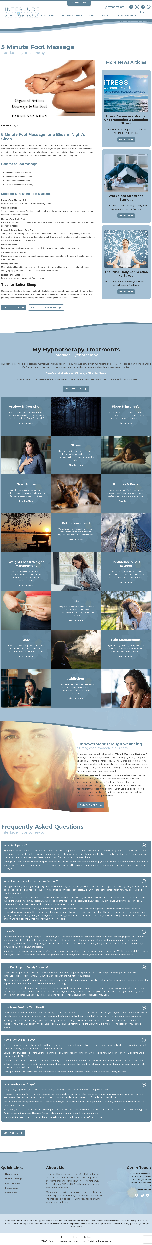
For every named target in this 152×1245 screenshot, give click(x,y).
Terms (75, 1237)
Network (44, 379)
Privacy (64, 1237)
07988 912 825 (144, 1189)
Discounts (125, 22)
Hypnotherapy (26, 15)
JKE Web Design (103, 1241)
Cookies (87, 1237)
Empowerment (13, 1183)
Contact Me (79, 2)
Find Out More (73, 389)
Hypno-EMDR (48, 15)
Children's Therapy (72, 15)
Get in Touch (11, 307)
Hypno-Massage (127, 15)
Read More (124, 139)
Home (9, 15)
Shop (92, 15)
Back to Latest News (43, 307)
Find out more (88, 805)
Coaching (106, 15)
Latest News (144, 22)
